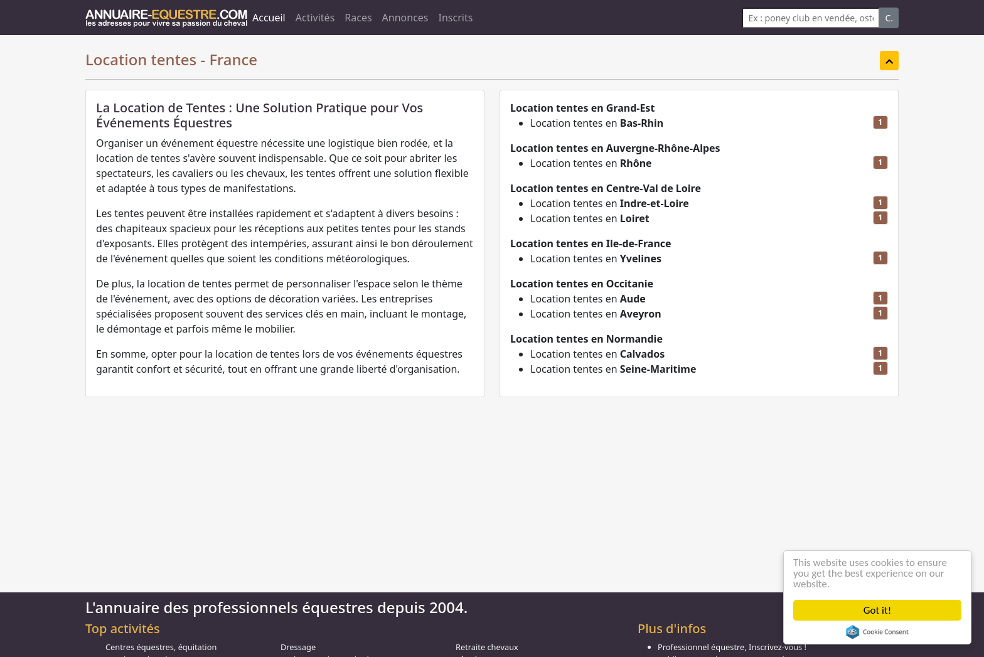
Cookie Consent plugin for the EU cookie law (877, 632)
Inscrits (456, 17)
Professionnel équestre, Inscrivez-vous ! (732, 647)
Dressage (298, 647)
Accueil (269, 17)
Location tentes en (596, 123)
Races (358, 17)
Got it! (877, 610)
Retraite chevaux (487, 647)
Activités (315, 17)
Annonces (405, 17)
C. (889, 18)
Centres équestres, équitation (161, 647)
